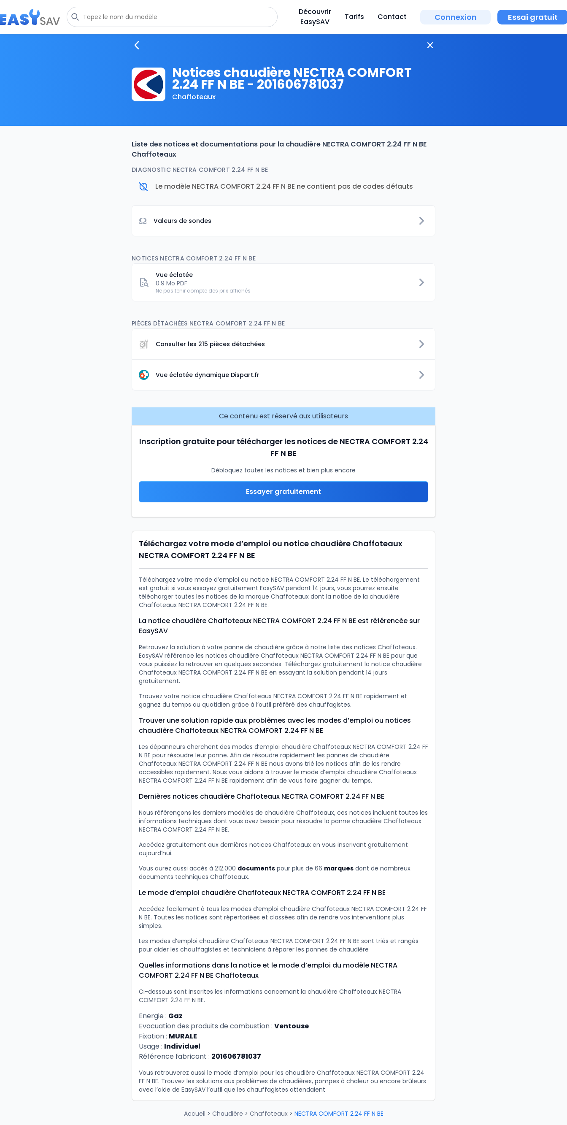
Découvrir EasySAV (315, 17)
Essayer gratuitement (283, 491)
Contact (392, 17)
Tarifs (354, 17)
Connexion (456, 17)
